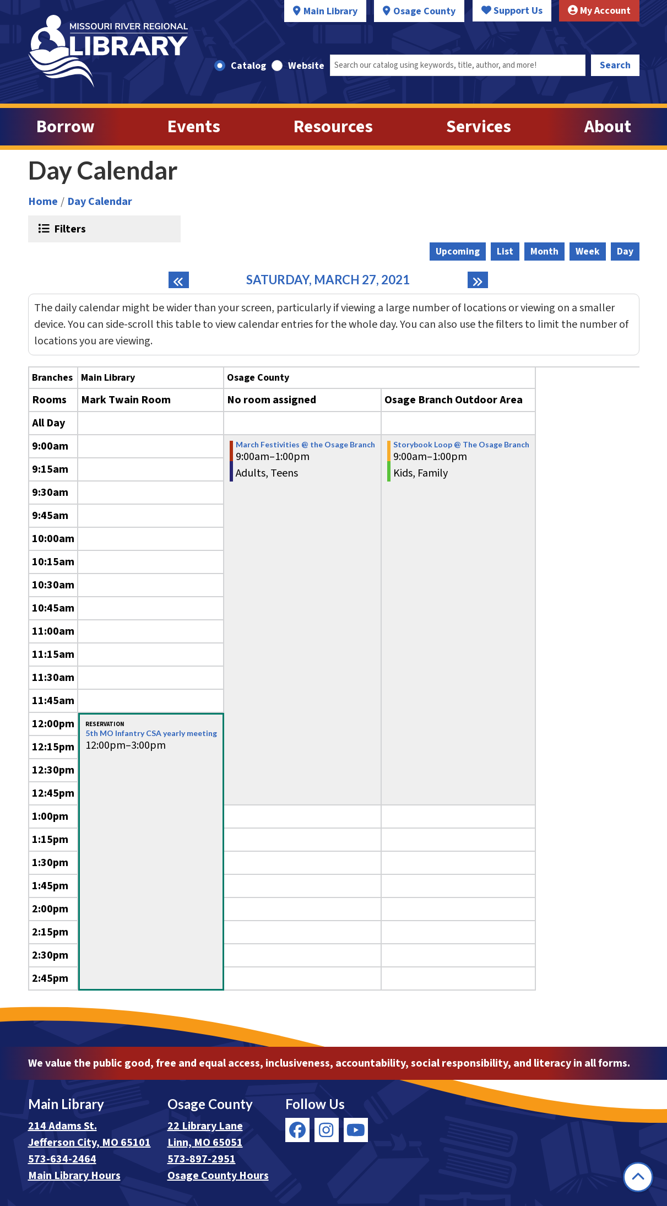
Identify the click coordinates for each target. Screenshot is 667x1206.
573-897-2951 (201, 1159)
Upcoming (458, 251)
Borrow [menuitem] (65, 126)
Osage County (424, 11)
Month (544, 251)
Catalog (248, 66)
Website (306, 66)
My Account (599, 11)
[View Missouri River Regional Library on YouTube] (356, 1130)
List (505, 251)
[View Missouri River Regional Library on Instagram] (326, 1130)
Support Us (512, 11)
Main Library (330, 11)
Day (625, 251)
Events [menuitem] (193, 126)
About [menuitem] (607, 126)
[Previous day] (179, 280)
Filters (68, 228)
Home (43, 201)
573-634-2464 (62, 1159)
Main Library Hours (74, 1175)
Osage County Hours (218, 1175)
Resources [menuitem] (333, 126)
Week (588, 251)
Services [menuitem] (478, 126)
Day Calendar (99, 201)
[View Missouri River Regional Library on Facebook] (297, 1130)
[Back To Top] (638, 1177)
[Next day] (478, 280)
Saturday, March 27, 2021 (328, 280)
